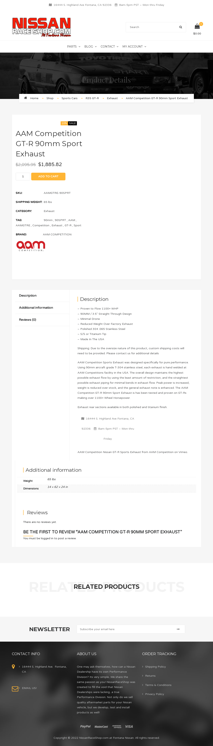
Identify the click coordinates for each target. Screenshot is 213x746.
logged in (47, 538)
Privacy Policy (154, 694)
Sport (77, 225)
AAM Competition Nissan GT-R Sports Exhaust (109, 452)
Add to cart (48, 176)
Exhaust (112, 98)
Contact (108, 46)
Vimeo (183, 452)
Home (34, 98)
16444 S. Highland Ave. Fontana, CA (44, 669)
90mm (48, 220)
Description (27, 296)
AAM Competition (161, 452)
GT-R (68, 225)
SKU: (19, 193)
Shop (50, 98)
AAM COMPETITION (57, 234)
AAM (71, 220)
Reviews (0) (27, 320)
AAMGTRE (23, 225)
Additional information (36, 308)
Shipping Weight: (29, 202)
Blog (88, 46)
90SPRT (60, 220)
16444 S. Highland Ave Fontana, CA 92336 (83, 5)
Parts (72, 46)
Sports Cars (70, 98)
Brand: (21, 234)
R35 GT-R (92, 98)
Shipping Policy (155, 666)
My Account (132, 46)
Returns (150, 675)
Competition (40, 225)
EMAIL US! (29, 688)
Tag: (19, 220)
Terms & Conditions (158, 685)
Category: (24, 211)
